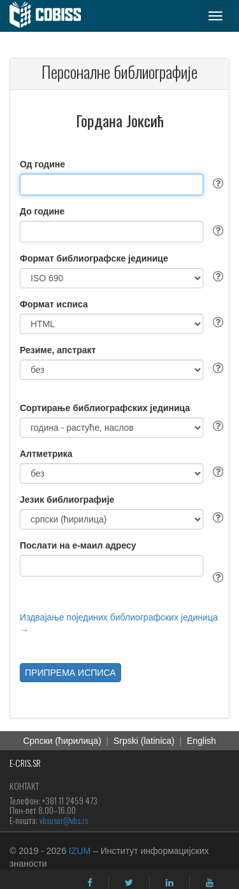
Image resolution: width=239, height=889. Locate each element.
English (201, 741)
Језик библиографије (67, 499)
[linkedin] (169, 882)
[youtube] (210, 882)
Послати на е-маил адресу (78, 545)
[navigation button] (215, 16)
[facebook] (89, 882)
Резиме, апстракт (58, 350)
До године (42, 211)
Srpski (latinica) (144, 741)
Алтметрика (46, 454)
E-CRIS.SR (25, 762)
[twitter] (129, 882)
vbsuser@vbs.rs (64, 820)
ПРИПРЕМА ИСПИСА (70, 673)
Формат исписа (54, 304)
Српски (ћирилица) (62, 741)
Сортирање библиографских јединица (105, 408)
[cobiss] (52, 16)
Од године (42, 164)
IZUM (80, 851)
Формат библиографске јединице (94, 258)
